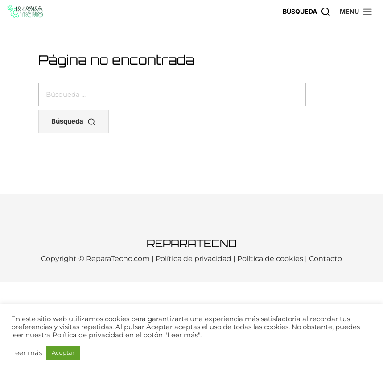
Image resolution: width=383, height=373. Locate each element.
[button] (356, 11)
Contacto (325, 258)
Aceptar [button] (63, 352)
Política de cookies (270, 258)
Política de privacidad (193, 258)
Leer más (26, 353)
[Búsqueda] (306, 11)
